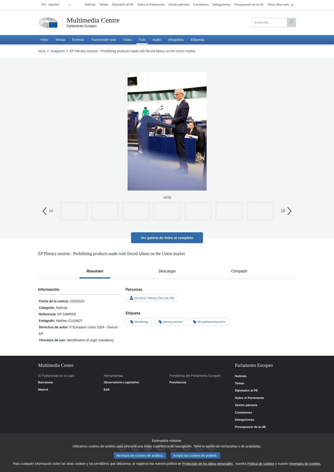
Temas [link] (239, 383)
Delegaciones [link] (244, 419)
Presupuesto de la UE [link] (250, 427)
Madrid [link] (43, 389)
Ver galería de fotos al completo (167, 238)
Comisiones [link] (243, 412)
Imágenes (58, 51)
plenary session (170, 322)
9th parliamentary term (208, 322)
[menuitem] (55, 5)
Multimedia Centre (93, 20)
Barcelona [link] (45, 382)
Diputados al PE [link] (246, 390)
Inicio (42, 51)
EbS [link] (106, 389)
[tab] (95, 271)
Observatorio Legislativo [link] (121, 382)
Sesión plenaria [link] (246, 405)
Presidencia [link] (177, 382)
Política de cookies (260, 464)
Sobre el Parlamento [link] (249, 398)
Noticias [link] (241, 376)
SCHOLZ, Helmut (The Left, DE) (152, 298)
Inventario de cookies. (305, 464)
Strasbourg (138, 322)
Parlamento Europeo (82, 26)
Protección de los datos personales (207, 464)
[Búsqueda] (291, 22)
